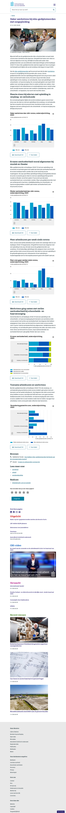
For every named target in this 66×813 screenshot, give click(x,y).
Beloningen (13, 772)
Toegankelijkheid (15, 811)
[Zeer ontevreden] (12, 492)
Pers (11, 783)
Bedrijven (12, 760)
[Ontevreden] (16, 492)
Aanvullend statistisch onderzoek (19, 741)
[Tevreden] (24, 492)
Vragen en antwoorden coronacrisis (29, 462)
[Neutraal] (20, 492)
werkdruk (15, 469)
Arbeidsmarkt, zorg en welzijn (21, 483)
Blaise (11, 751)
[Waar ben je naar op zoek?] (33, 10)
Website (12, 804)
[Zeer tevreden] (28, 492)
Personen (12, 767)
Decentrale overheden (16, 765)
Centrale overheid (15, 762)
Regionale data (14, 744)
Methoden (13, 749)
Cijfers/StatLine (14, 731)
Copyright (12, 806)
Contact (12, 780)
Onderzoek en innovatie (16, 788)
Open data (13, 736)
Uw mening (61, 812)
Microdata (13, 739)
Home (13, 15)
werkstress (51, 71)
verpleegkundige (17, 475)
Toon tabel (33, 155)
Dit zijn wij (13, 785)
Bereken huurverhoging (16, 734)
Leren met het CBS (15, 793)
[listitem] (11, 512)
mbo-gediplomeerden (21, 71)
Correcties (13, 795)
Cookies (12, 809)
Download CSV (17, 155)
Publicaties (13, 746)
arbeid (14, 472)
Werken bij (13, 790)
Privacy (12, 770)
